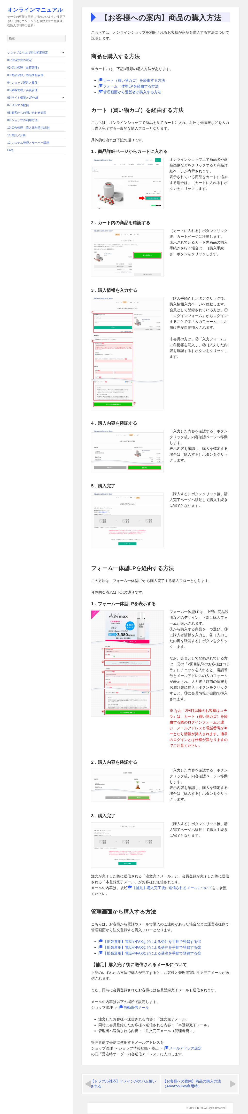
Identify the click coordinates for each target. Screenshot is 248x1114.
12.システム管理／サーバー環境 (28, 142)
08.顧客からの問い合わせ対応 (26, 112)
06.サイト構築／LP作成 (22, 97)
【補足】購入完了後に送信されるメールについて (169, 888)
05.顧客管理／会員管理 (22, 90)
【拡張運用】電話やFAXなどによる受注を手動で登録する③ (149, 953)
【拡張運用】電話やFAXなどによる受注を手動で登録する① (149, 941)
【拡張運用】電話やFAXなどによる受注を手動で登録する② (149, 947)
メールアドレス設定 (183, 1048)
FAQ (10, 150)
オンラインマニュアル (35, 9)
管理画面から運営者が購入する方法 (129, 92)
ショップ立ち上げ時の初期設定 (27, 52)
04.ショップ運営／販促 (22, 82)
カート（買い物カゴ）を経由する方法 (131, 80)
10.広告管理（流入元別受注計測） (29, 127)
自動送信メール (134, 1007)
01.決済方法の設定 (19, 60)
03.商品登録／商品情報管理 (25, 75)
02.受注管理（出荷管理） (23, 67)
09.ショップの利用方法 (22, 120)
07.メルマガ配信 (18, 105)
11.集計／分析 (16, 135)
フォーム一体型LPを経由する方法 (128, 86)
